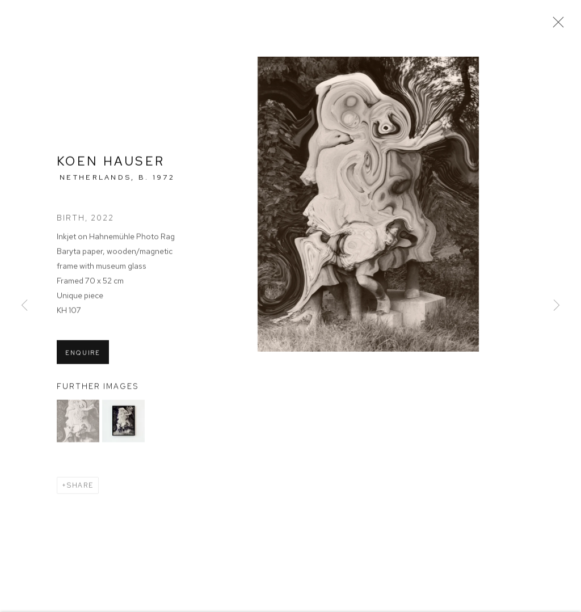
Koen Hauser (111, 162)
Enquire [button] (82, 353)
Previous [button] (24, 306)
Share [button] (80, 486)
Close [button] (555, 25)
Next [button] (556, 306)
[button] (78, 422)
